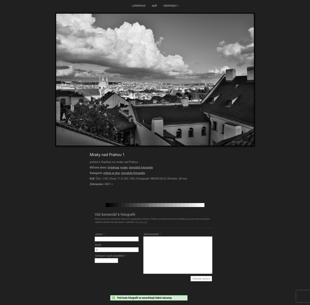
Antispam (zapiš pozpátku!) (109, 255)
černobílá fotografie (141, 167)
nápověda (142, 222)
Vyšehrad (113, 167)
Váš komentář (151, 234)
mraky (124, 167)
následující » (171, 5)
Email (98, 245)
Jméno (98, 234)
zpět (154, 5)
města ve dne (111, 173)
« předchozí (138, 5)
